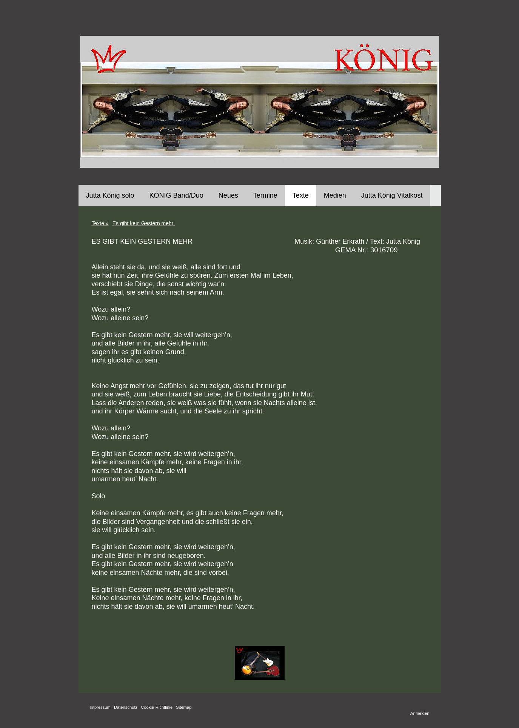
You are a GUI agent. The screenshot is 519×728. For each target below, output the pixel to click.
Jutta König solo (110, 195)
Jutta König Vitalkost (392, 195)
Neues (228, 195)
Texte (301, 195)
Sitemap (183, 707)
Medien (335, 195)
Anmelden (419, 713)
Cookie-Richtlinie (156, 707)
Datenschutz (125, 707)
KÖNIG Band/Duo (176, 195)
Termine (265, 195)
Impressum (100, 707)
